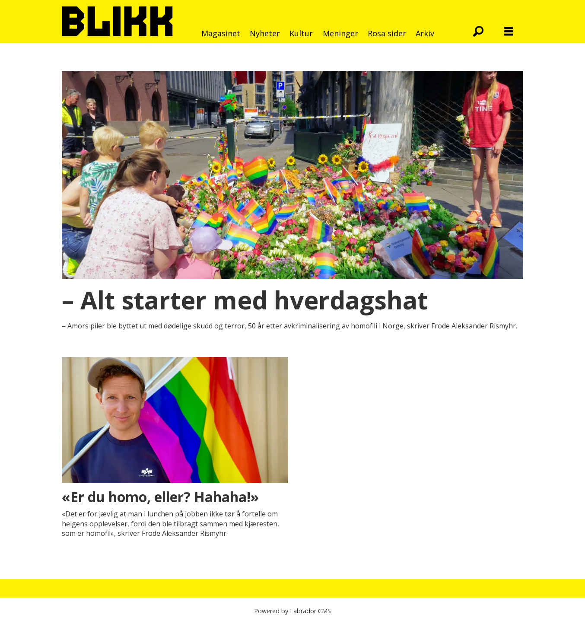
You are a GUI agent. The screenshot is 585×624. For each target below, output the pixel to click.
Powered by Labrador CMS (292, 611)
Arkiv (425, 33)
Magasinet (220, 33)
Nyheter (265, 33)
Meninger (340, 33)
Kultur (301, 33)
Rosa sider (387, 33)
